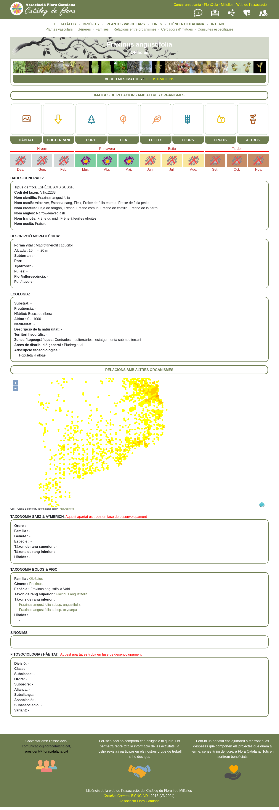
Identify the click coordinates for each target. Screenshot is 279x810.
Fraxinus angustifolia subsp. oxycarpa (48, 610)
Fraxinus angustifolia (72, 594)
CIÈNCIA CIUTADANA (186, 24)
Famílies (102, 29)
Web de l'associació (251, 4)
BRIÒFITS (91, 24)
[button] (19, 72)
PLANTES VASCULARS (126, 24)
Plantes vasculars (59, 29)
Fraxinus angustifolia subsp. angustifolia (49, 604)
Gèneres (84, 29)
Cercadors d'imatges (177, 29)
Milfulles (227, 4)
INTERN (217, 24)
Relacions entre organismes (135, 29)
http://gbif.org (67, 508)
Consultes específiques (215, 29)
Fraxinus (35, 584)
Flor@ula (211, 4)
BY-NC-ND (126, 796)
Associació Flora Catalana (139, 801)
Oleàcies (36, 578)
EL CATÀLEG (65, 24)
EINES (157, 24)
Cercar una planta (187, 4)
